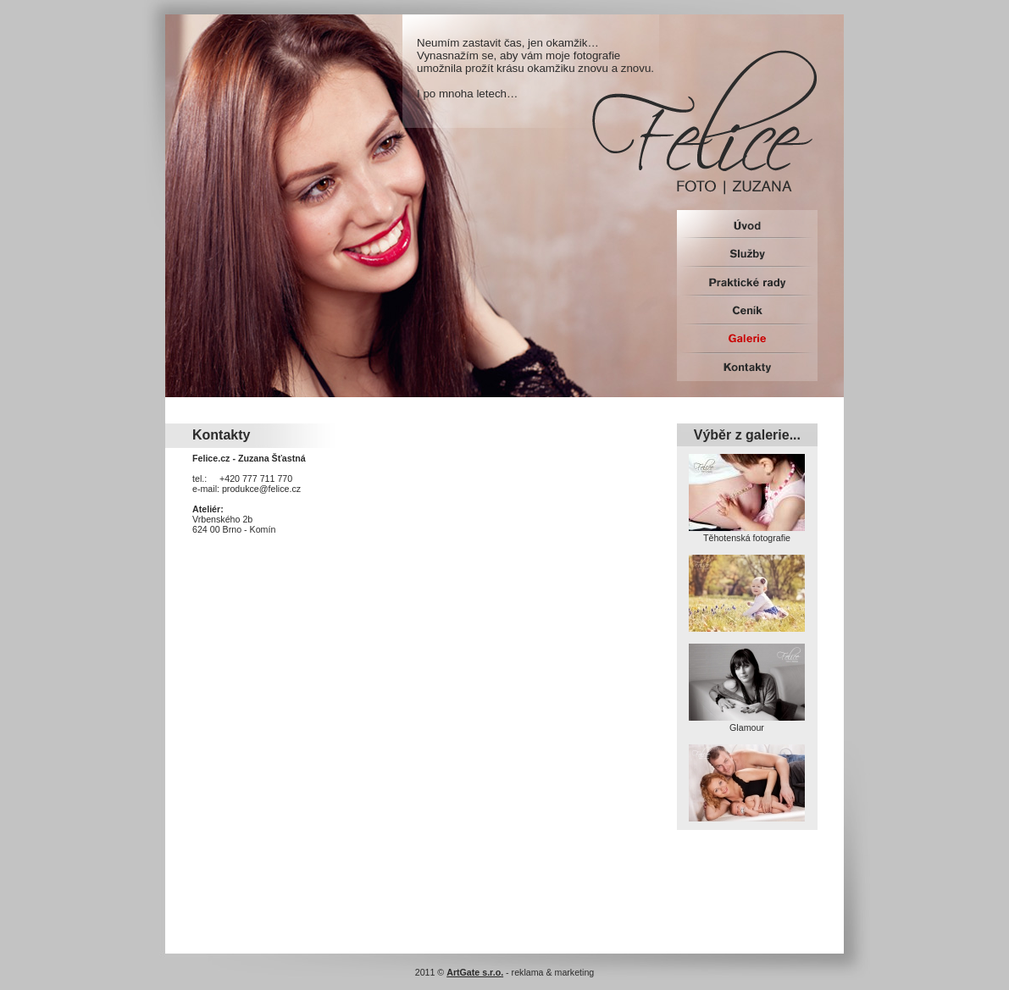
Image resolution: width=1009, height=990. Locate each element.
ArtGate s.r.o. (474, 972)
